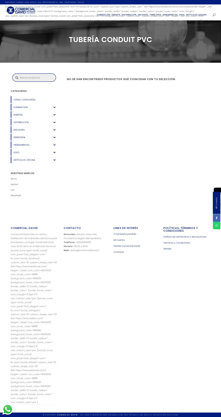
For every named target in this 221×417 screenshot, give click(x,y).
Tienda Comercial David (127, 246)
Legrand (14, 184)
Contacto (119, 252)
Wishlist (167, 248)
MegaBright (16, 195)
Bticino (14, 178)
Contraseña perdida (125, 234)
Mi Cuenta (119, 240)
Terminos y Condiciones (176, 242)
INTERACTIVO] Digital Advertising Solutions (153, 415)
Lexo (13, 190)
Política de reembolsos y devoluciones (184, 236)
